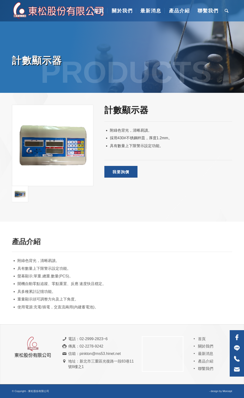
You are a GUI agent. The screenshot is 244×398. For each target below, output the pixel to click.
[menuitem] (98, 10)
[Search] (227, 10)
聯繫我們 (205, 369)
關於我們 (205, 346)
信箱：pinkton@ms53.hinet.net (94, 354)
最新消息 (205, 354)
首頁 (202, 339)
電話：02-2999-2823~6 (88, 339)
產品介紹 (205, 361)
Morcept (227, 391)
